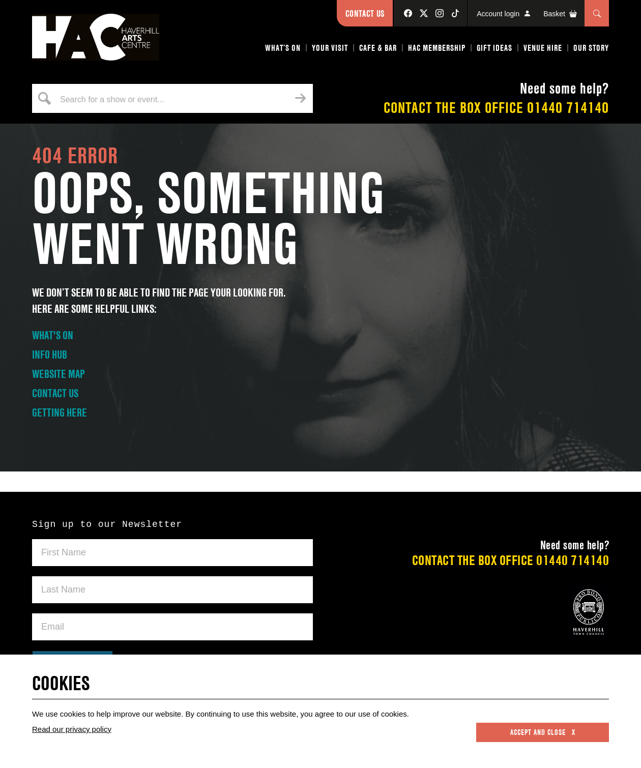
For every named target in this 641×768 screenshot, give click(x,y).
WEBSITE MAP (58, 373)
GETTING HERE (59, 412)
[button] (283, 49)
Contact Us (364, 13)
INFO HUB (49, 354)
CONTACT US (55, 393)
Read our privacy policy (71, 729)
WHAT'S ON (52, 335)
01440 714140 (568, 107)
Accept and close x (542, 732)
